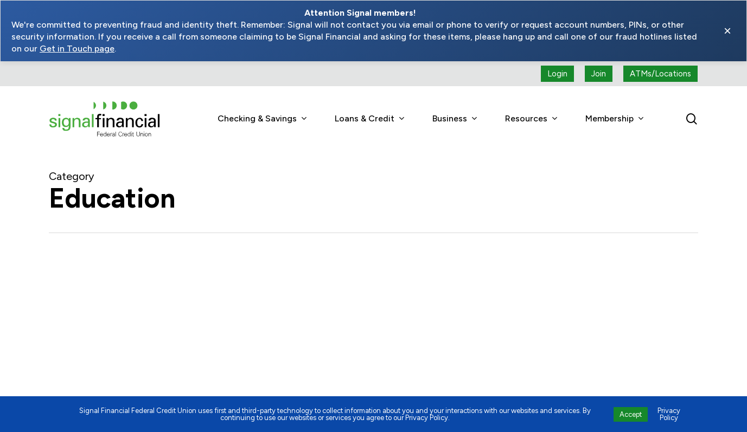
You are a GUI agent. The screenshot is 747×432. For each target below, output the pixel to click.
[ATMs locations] (660, 74)
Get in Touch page (77, 48)
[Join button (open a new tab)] (598, 74)
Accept (631, 414)
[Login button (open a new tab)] (557, 74)
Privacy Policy (668, 414)
